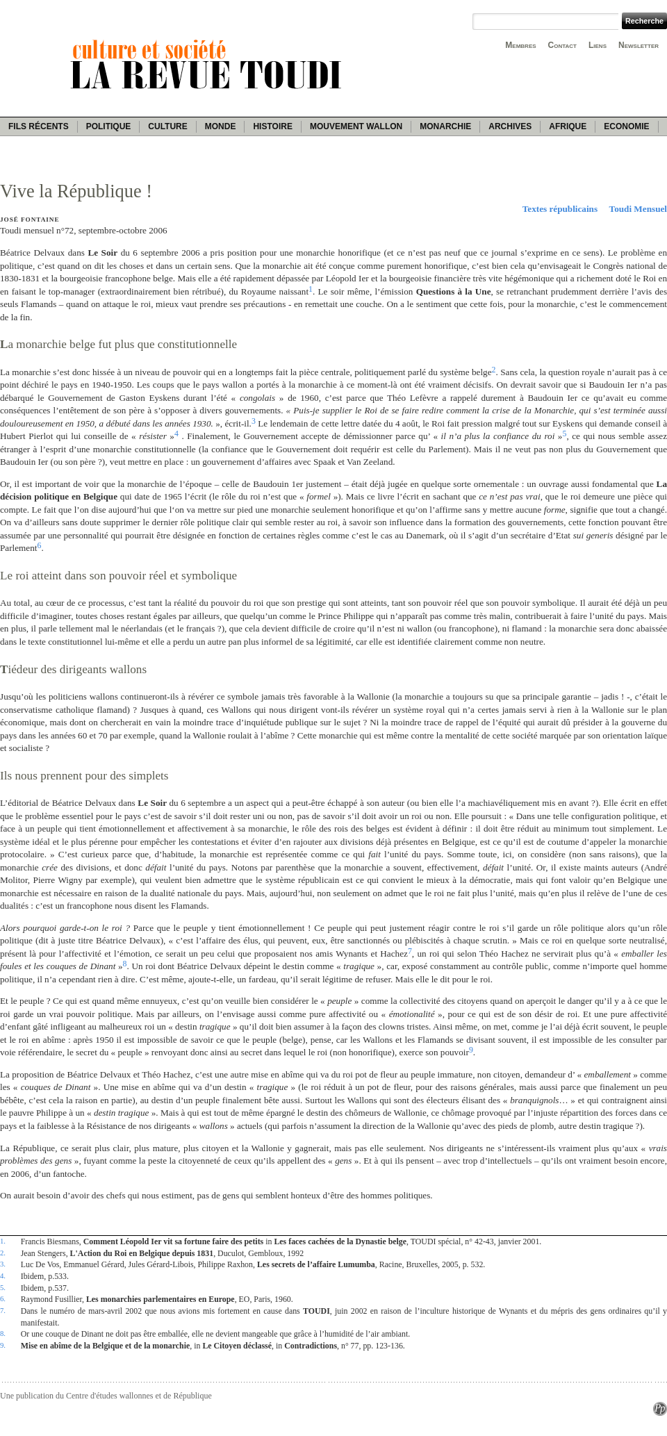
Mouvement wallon (356, 126)
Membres (520, 45)
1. (3, 1241)
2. (3, 1252)
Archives (510, 126)
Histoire (272, 126)
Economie (626, 126)
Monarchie (445, 126)
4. (3, 1275)
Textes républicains (560, 209)
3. (3, 1264)
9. (3, 1345)
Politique (108, 126)
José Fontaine (29, 219)
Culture (167, 126)
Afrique (567, 126)
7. (3, 1310)
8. (3, 1333)
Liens (597, 45)
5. (3, 1287)
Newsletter (638, 45)
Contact (562, 45)
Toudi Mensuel (638, 209)
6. (3, 1298)
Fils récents (38, 126)
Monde (220, 126)
